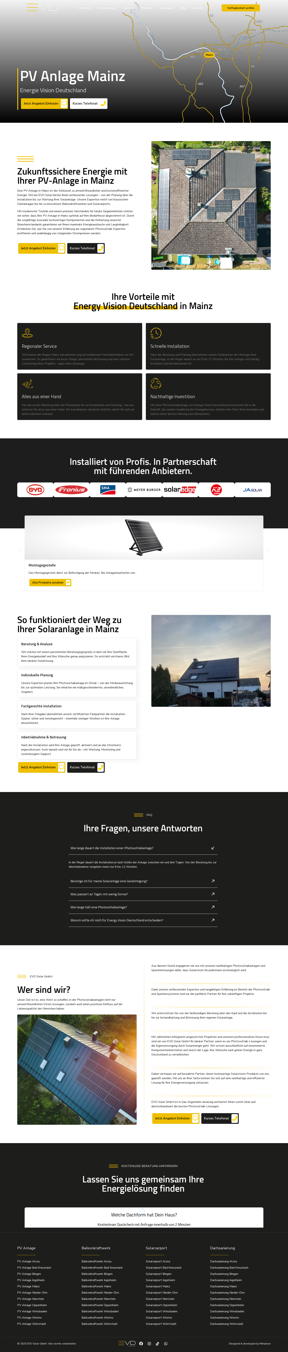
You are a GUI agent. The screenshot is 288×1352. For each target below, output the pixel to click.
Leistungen (166, 8)
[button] (19, 550)
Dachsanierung (107, 8)
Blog (183, 8)
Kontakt (198, 8)
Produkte (146, 8)
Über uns (128, 8)
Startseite (84, 8)
